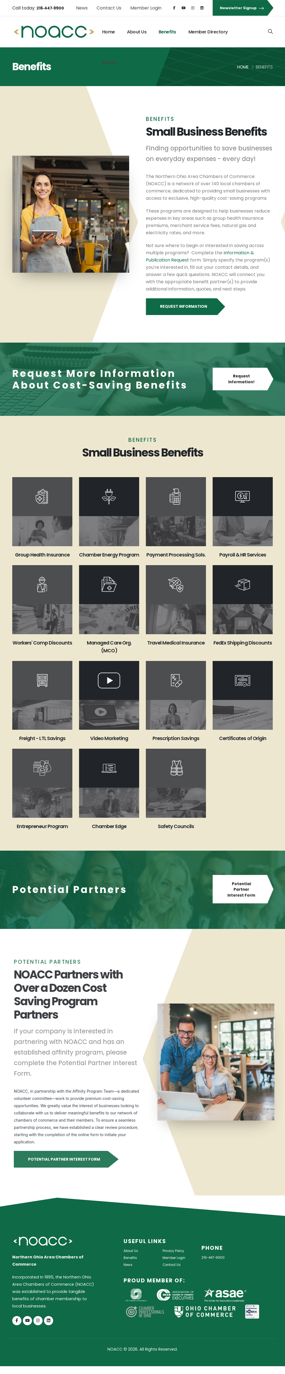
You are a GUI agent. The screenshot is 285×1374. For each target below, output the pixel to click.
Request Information (185, 306)
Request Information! (243, 379)
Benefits (167, 32)
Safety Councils (176, 834)
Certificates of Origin (242, 746)
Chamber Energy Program (109, 558)
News (82, 8)
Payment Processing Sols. (176, 558)
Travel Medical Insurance (175, 654)
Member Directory (208, 32)
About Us (136, 32)
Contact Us (109, 8)
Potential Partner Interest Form (243, 898)
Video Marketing (109, 746)
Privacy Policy (176, 1258)
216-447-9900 (216, 1265)
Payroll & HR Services (242, 554)
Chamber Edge (109, 834)
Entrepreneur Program (42, 834)
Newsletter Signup (243, 8)
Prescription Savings (176, 746)
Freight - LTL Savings (42, 746)
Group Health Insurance (42, 558)
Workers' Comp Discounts (42, 654)
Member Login (145, 8)
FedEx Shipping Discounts (242, 654)
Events (109, 62)
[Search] (270, 31)
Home (108, 32)
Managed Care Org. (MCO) (109, 654)
